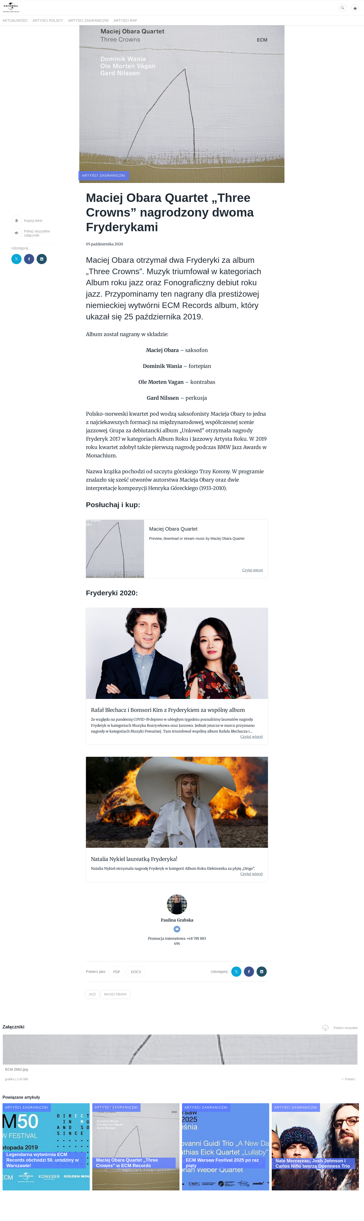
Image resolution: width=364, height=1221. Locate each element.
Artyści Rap (125, 20)
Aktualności (15, 20)
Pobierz (79, 1080)
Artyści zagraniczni (88, 20)
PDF (116, 971)
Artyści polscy (48, 20)
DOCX (136, 971)
